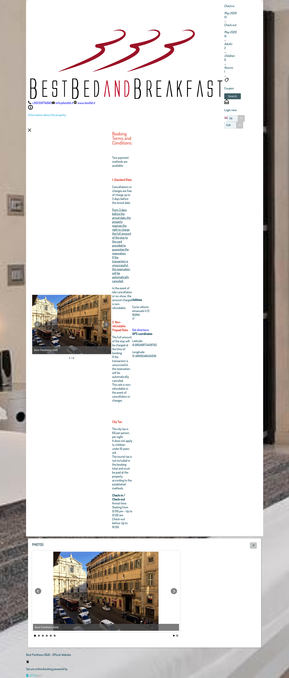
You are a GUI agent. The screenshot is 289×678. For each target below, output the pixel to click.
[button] (232, 96)
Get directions (140, 330)
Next (106, 324)
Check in (229, 6)
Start (174, 636)
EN (230, 118)
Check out (230, 25)
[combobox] (236, 118)
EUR (228, 125)
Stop (177, 636)
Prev (37, 324)
